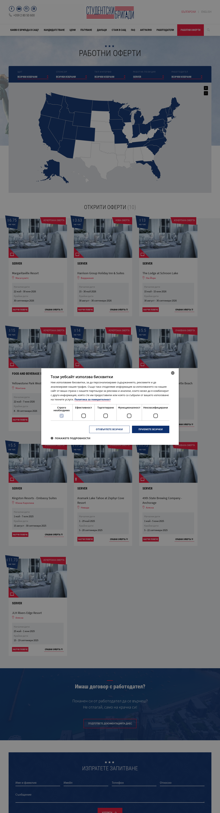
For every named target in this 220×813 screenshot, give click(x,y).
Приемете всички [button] (150, 429)
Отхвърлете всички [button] (108, 429)
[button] (70, 438)
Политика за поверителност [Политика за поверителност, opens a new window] (93, 399)
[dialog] (110, 406)
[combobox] (172, 373)
